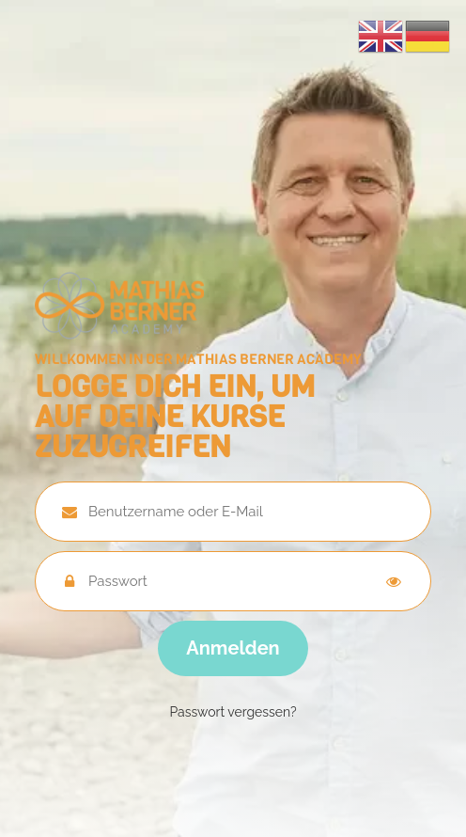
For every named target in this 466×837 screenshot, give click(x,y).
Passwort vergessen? (232, 711)
